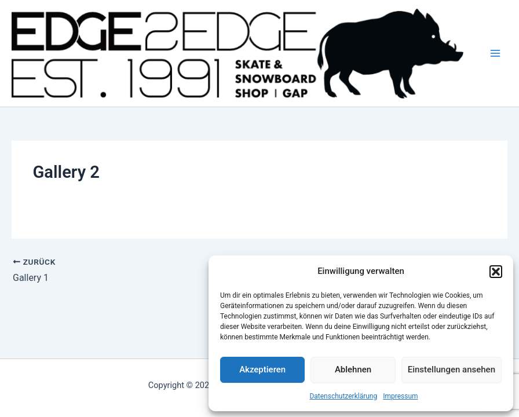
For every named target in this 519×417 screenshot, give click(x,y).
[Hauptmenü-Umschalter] (495, 53)
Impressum (400, 396)
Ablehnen (353, 369)
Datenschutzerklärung (343, 396)
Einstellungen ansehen (451, 369)
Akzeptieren (262, 369)
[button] (496, 271)
